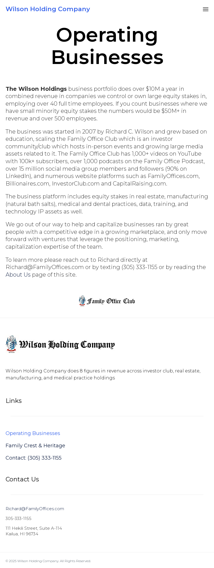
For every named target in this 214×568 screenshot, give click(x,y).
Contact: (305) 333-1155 (34, 458)
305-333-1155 (18, 518)
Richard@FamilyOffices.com (35, 508)
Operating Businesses (33, 433)
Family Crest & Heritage (35, 446)
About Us (18, 274)
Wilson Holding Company (48, 9)
